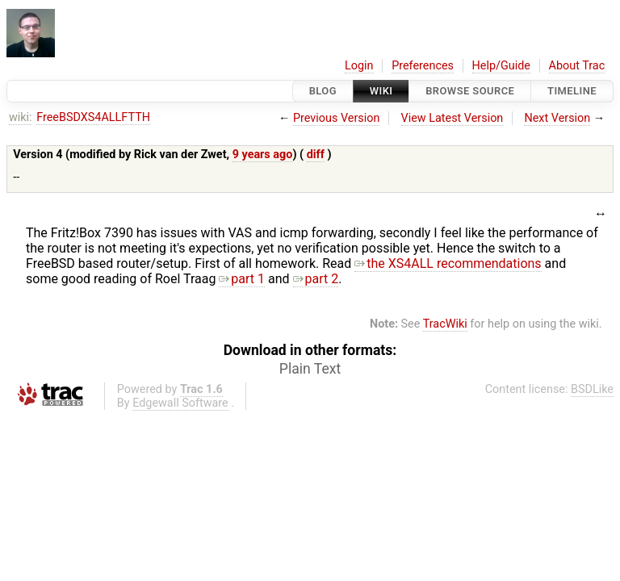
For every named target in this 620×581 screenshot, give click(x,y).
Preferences (423, 66)
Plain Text (310, 369)
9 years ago (262, 154)
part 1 (242, 278)
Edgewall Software (180, 403)
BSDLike (592, 389)
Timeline (572, 91)
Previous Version (336, 118)
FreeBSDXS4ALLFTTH (93, 117)
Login (359, 66)
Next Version (557, 118)
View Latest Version (452, 118)
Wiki (381, 91)
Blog (323, 91)
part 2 (316, 278)
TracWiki (445, 324)
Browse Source (469, 91)
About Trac (577, 66)
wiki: (20, 117)
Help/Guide (501, 66)
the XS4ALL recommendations (447, 263)
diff (316, 154)
